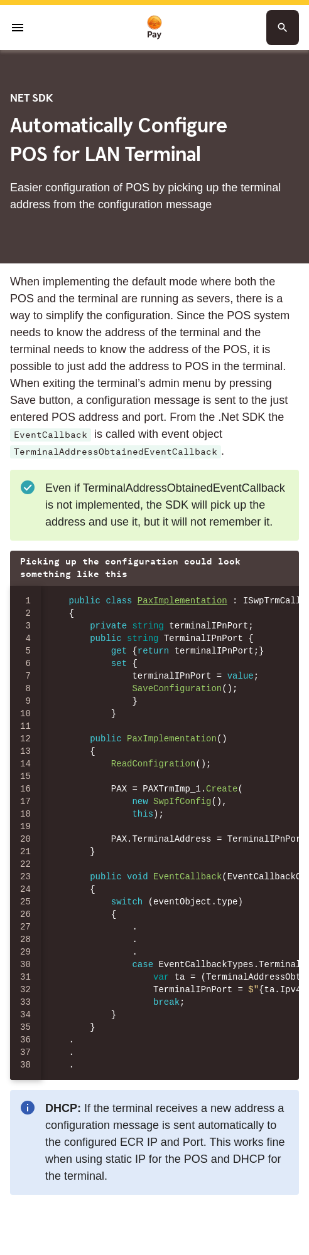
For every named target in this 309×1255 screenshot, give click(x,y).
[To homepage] (154, 28)
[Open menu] (17, 27)
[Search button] (282, 27)
